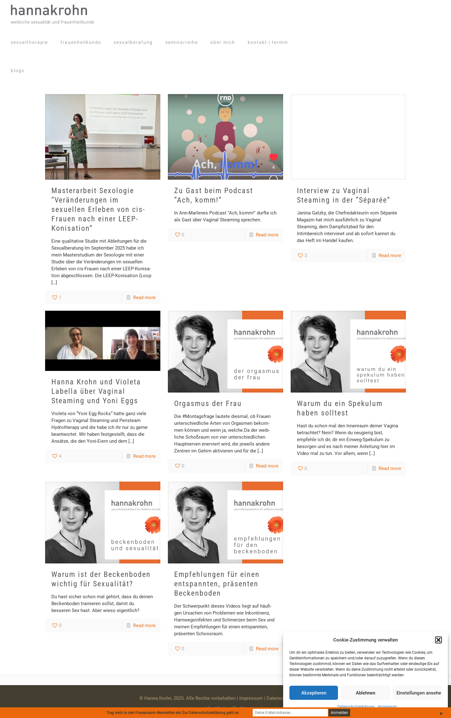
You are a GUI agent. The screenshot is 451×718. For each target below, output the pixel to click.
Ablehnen (365, 693)
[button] (438, 640)
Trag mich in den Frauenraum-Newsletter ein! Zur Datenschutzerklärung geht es (176, 712)
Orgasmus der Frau (208, 403)
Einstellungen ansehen (419, 693)
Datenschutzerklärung (356, 707)
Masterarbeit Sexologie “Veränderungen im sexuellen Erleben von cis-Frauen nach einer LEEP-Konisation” (98, 209)
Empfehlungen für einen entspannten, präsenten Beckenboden (217, 584)
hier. (243, 712)
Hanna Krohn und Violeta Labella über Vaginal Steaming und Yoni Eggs (96, 391)
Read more (144, 297)
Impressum (387, 707)
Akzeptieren (313, 693)
